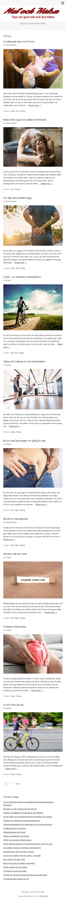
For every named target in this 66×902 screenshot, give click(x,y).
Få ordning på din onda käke (15, 871)
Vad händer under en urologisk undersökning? (22, 848)
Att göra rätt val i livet (15, 553)
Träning (22, 111)
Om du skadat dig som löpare (15, 867)
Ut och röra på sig (13, 704)
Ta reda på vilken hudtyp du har (16, 879)
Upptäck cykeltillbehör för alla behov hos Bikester (23, 813)
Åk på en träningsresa (15, 518)
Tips (17, 111)
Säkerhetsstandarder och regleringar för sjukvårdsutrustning (27, 825)
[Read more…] (34, 105)
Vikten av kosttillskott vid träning (16, 836)
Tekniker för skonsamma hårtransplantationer (21, 821)
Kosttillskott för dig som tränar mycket (18, 852)
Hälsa (13, 111)
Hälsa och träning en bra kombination (24, 361)
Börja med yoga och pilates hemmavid (24, 119)
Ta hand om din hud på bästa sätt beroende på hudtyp (25, 875)
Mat (12, 353)
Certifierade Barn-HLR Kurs (18, 41)
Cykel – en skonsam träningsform (22, 276)
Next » (18, 784)
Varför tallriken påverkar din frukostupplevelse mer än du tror (27, 844)
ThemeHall (44, 896)
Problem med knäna (14, 626)
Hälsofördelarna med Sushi (14, 832)
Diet (12, 510)
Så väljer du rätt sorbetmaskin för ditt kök (20, 809)
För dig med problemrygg (17, 197)
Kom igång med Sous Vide (14, 859)
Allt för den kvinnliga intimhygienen (17, 840)
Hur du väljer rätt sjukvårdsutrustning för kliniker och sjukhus (27, 817)
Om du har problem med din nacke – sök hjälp (22, 856)
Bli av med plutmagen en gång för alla (24, 440)
